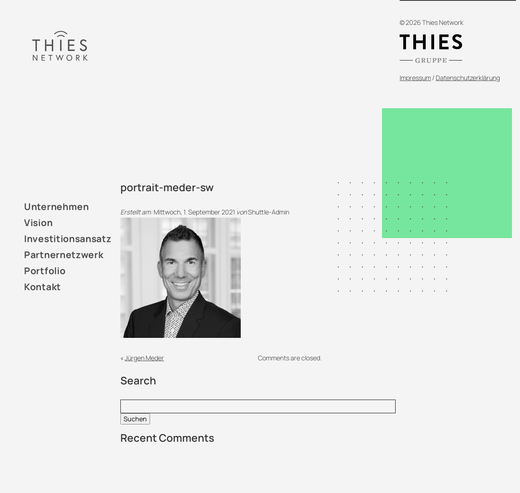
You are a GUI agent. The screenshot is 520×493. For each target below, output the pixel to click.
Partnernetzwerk (64, 254)
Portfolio (44, 270)
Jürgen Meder (144, 358)
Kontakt (42, 286)
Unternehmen (56, 206)
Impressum (415, 77)
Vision (38, 222)
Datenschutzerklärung (468, 77)
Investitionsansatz (68, 238)
